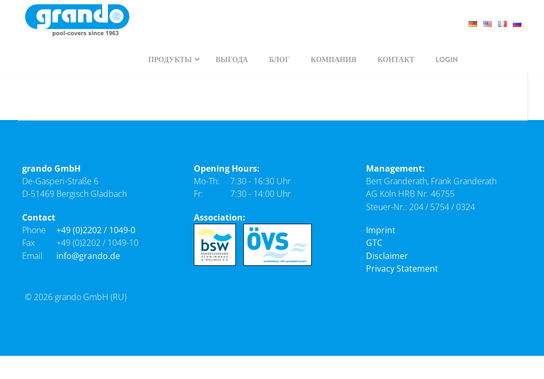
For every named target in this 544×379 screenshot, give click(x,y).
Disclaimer (387, 256)
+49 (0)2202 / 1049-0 (95, 230)
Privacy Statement (402, 268)
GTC (374, 242)
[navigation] (171, 59)
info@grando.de (88, 256)
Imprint (380, 230)
